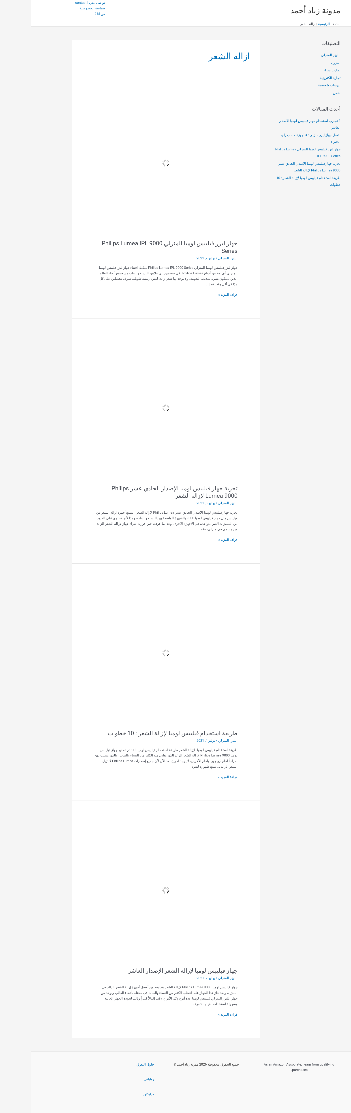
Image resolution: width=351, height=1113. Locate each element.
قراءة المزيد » (197, 295)
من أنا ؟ (69, 14)
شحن (306, 93)
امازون (305, 63)
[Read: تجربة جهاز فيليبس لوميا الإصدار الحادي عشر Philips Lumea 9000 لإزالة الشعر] (135, 408)
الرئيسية (293, 24)
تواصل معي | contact (59, 3)
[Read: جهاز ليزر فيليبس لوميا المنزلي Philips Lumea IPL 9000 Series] (135, 163)
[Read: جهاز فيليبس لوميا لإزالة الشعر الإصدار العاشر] (135, 890)
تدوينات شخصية (298, 85)
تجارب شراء (301, 70)
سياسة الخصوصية (62, 8)
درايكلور (117, 1094)
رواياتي (118, 1079)
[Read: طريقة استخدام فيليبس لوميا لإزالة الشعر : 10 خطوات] (135, 653)
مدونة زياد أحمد (285, 10)
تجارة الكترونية (299, 78)
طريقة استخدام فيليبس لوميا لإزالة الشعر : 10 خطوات (142, 733)
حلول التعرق (114, 1064)
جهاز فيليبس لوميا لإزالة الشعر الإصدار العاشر (152, 970)
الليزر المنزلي (300, 55)
